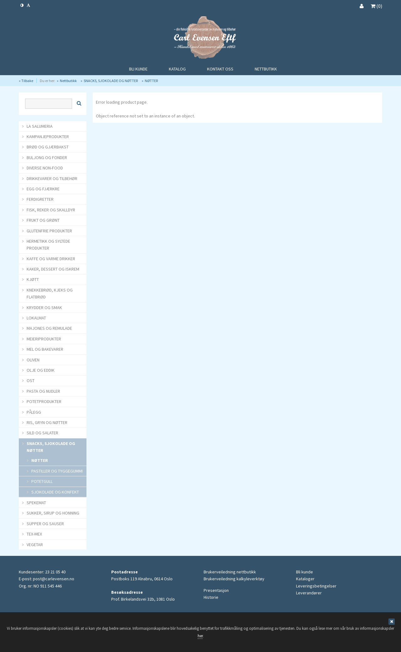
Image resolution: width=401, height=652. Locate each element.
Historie (211, 597)
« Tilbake (26, 80)
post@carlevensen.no (53, 579)
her (200, 636)
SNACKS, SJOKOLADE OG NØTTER (111, 80)
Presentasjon (216, 590)
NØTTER (151, 80)
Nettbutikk (68, 80)
